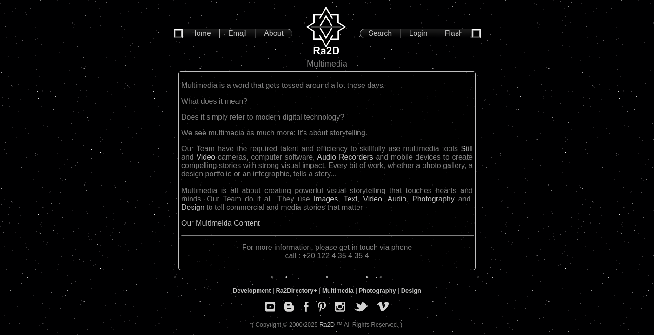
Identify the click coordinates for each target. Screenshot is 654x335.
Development (252, 290)
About (274, 33)
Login (418, 33)
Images (326, 199)
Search (380, 33)
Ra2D (327, 324)
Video (205, 157)
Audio (397, 199)
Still (467, 149)
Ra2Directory (294, 290)
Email (237, 33)
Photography (433, 199)
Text (350, 199)
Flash (454, 33)
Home (201, 33)
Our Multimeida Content (220, 223)
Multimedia (338, 290)
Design (193, 207)
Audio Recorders (345, 157)
